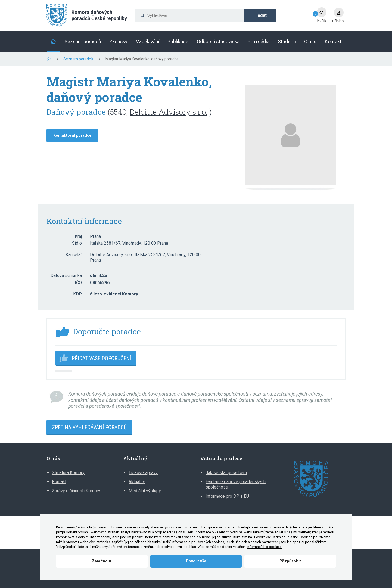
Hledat (260, 15)
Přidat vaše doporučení (101, 358)
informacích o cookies (264, 547)
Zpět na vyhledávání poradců (89, 427)
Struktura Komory (68, 472)
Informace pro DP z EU (227, 496)
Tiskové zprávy (143, 472)
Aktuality (137, 481)
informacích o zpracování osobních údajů (217, 527)
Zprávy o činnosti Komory (76, 490)
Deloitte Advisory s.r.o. (168, 112)
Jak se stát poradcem (226, 472)
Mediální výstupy (145, 490)
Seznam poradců (78, 59)
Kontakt (59, 481)
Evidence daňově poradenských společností (236, 484)
